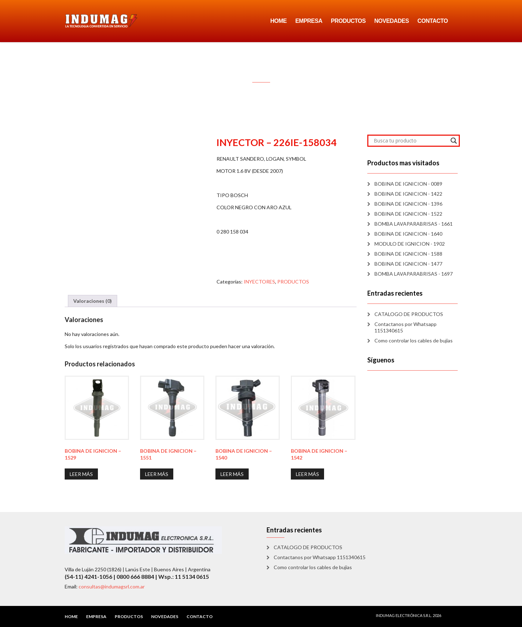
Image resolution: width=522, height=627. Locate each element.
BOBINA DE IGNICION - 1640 (408, 234)
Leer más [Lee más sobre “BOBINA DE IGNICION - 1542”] (307, 474)
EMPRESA (308, 21)
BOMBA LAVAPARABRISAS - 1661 (413, 224)
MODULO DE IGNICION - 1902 (409, 244)
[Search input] (410, 141)
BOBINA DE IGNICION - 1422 (408, 194)
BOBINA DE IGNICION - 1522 (408, 214)
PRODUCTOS (348, 21)
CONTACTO (432, 21)
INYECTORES (259, 282)
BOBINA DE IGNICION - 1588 (408, 254)
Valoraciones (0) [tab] (92, 301)
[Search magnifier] (454, 141)
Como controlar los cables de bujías (413, 340)
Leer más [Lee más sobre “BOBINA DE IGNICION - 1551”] (156, 474)
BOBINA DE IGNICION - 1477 (408, 264)
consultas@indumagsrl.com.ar (112, 586)
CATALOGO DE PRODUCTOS (408, 314)
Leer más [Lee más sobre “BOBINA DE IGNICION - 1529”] (81, 474)
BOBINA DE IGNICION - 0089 (408, 184)
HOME (278, 21)
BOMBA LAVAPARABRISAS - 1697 (413, 274)
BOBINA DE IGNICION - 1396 (408, 204)
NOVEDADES (391, 21)
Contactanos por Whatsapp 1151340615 (405, 327)
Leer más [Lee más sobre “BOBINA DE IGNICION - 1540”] (232, 474)
